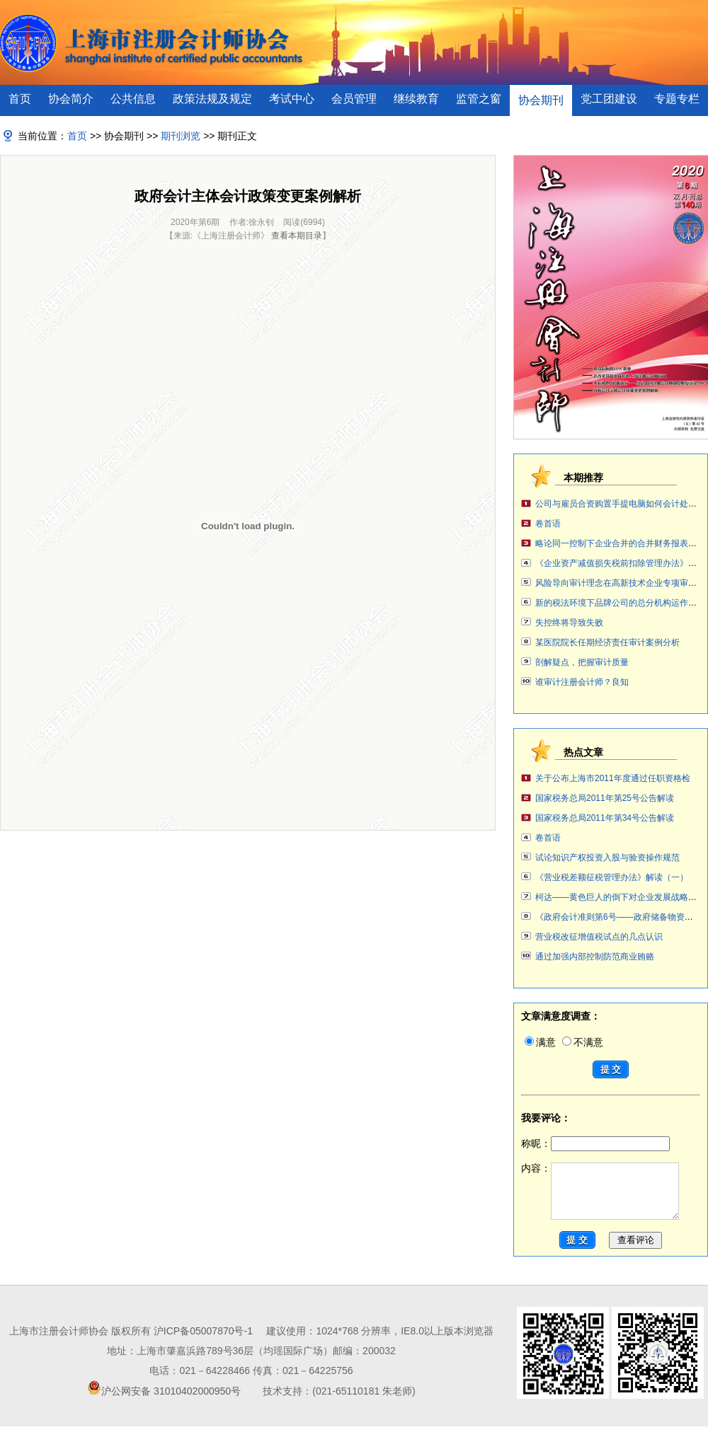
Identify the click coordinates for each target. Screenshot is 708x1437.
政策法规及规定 (212, 99)
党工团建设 (609, 99)
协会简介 (70, 99)
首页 (19, 99)
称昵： (595, 1143)
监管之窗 (478, 99)
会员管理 (354, 99)
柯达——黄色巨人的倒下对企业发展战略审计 (620, 897)
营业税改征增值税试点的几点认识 (599, 937)
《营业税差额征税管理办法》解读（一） (611, 877)
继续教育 (416, 99)
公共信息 (133, 99)
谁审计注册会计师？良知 (582, 682)
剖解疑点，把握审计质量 (582, 662)
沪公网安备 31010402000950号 (171, 1401)
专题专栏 (677, 99)
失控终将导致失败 (569, 623)
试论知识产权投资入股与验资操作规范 (607, 857)
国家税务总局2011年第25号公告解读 (604, 798)
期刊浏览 (180, 136)
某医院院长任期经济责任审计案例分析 (607, 642)
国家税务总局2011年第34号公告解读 (604, 818)
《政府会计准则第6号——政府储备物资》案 (618, 917)
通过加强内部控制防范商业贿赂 (594, 957)
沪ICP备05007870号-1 (203, 1341)
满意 (540, 1042)
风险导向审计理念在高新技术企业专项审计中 (620, 583)
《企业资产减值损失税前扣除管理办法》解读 (620, 563)
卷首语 (548, 524)
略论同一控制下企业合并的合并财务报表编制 (620, 543)
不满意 (582, 1042)
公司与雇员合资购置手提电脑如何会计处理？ (620, 504)
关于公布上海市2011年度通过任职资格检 (612, 778)
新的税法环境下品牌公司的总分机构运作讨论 (620, 603)
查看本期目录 (296, 236)
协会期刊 (541, 100)
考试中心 (291, 99)
